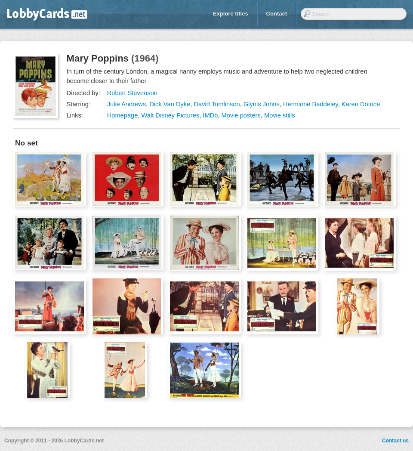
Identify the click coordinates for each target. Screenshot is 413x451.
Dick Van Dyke (169, 104)
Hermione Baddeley (310, 104)
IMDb (210, 115)
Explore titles (230, 13)
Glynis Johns (261, 104)
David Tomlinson (217, 104)
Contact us (395, 441)
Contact (276, 13)
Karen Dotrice (361, 104)
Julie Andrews (126, 104)
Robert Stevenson (132, 93)
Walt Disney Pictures (171, 115)
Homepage (122, 115)
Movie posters (241, 115)
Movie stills (279, 115)
